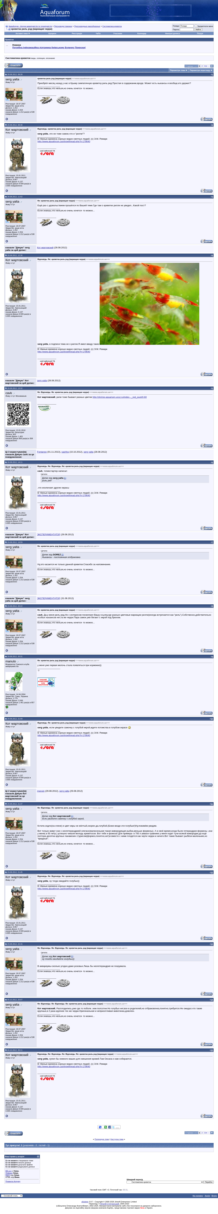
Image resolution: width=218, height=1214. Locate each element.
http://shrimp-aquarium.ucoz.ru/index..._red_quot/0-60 (119, 397)
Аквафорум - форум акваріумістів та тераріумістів (30, 26)
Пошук (200, 33)
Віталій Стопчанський (109, 1204)
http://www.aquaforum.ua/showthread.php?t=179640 (63, 141)
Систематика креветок (112, 26)
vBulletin (85, 1202)
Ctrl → (206, 66)
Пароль (176, 30)
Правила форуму (12, 1181)
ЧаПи (98, 33)
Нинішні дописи (172, 33)
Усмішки (9, 1173)
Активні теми (21, 33)
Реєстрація (77, 33)
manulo (10, 661)
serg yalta (12, 79)
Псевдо (176, 26)
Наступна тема (117, 1139)
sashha (65, 452)
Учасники (117, 33)
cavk (8, 393)
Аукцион (52, 33)
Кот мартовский (16, 129)
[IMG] (7, 1175)
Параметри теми (177, 70)
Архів (207, 1196)
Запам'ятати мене (204, 26)
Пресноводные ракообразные (87, 26)
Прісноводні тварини (63, 26)
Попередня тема (102, 1139)
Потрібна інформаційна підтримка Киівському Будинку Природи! (49, 47)
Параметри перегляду (200, 70)
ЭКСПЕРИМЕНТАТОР (48, 534)
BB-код (8, 1171)
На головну (198, 1196)
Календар (141, 33)
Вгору (214, 1196)
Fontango (42, 452)
